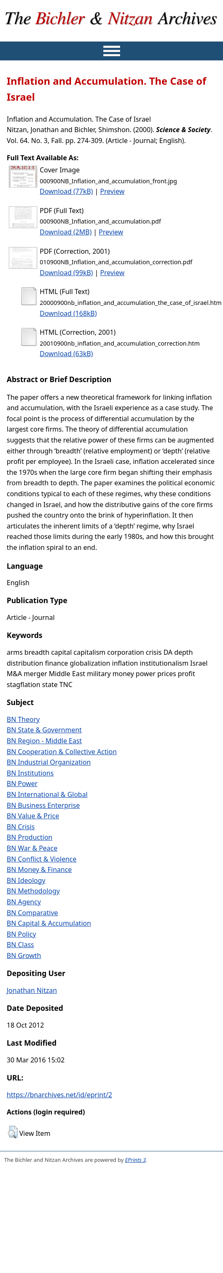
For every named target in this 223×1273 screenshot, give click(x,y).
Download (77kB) (66, 191)
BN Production (29, 837)
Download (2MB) (66, 232)
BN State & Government (44, 729)
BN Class (20, 944)
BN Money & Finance (39, 869)
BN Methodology (33, 891)
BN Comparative (32, 912)
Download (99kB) (66, 272)
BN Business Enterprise (43, 805)
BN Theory (23, 719)
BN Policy (21, 934)
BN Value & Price (33, 815)
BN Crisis (21, 826)
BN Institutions (30, 773)
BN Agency (24, 901)
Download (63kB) (66, 353)
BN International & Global (47, 794)
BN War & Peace (32, 848)
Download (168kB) (68, 313)
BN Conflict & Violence (42, 859)
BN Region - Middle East (44, 740)
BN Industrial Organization (49, 762)
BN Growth (24, 955)
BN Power (22, 783)
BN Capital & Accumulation (49, 923)
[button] (13, 1132)
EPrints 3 (135, 1160)
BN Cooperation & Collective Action (62, 751)
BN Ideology (26, 880)
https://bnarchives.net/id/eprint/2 (59, 1094)
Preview (112, 191)
